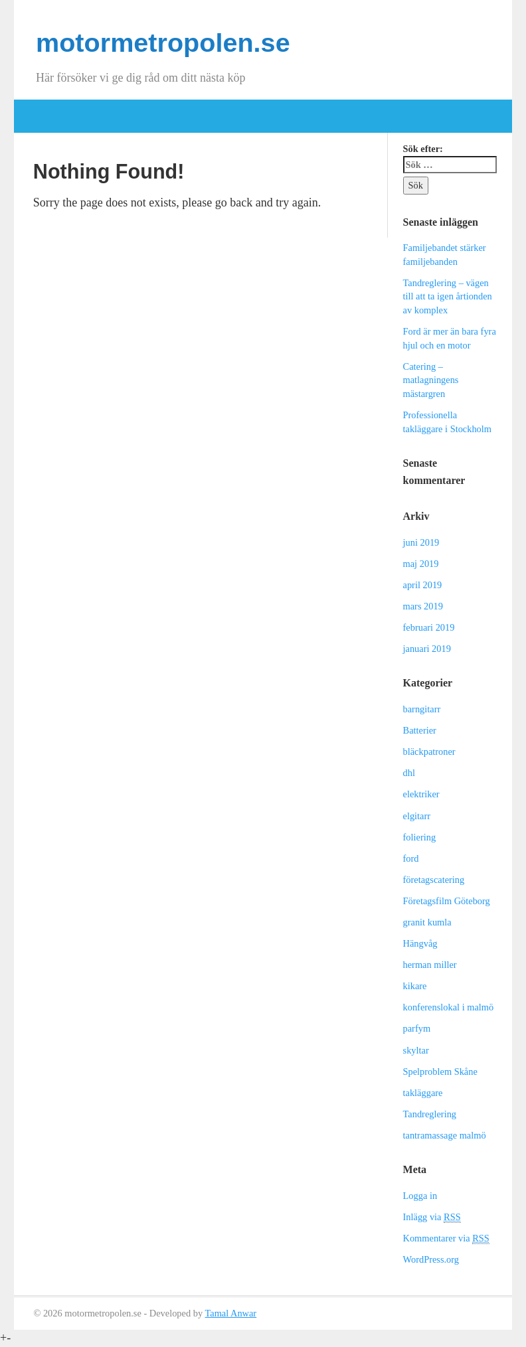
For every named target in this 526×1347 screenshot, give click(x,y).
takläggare (423, 1092)
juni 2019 (421, 542)
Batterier (419, 730)
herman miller (430, 964)
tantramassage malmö (444, 1135)
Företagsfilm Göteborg (446, 901)
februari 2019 (429, 627)
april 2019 (422, 585)
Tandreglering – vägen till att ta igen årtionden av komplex (447, 296)
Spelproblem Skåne (440, 1071)
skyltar (416, 1050)
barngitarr (422, 709)
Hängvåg (420, 943)
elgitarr (417, 816)
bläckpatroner (429, 751)
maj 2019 (421, 563)
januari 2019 (427, 648)
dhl (409, 772)
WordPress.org (431, 1259)
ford (411, 858)
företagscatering (434, 879)
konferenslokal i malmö (448, 1007)
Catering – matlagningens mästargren (431, 380)
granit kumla (427, 922)
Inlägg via (432, 1217)
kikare (415, 986)
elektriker (421, 794)
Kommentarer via (446, 1238)
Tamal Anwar (230, 1313)
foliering (419, 837)
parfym (417, 1028)
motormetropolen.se (163, 42)
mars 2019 (423, 606)
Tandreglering (430, 1114)
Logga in (420, 1195)
